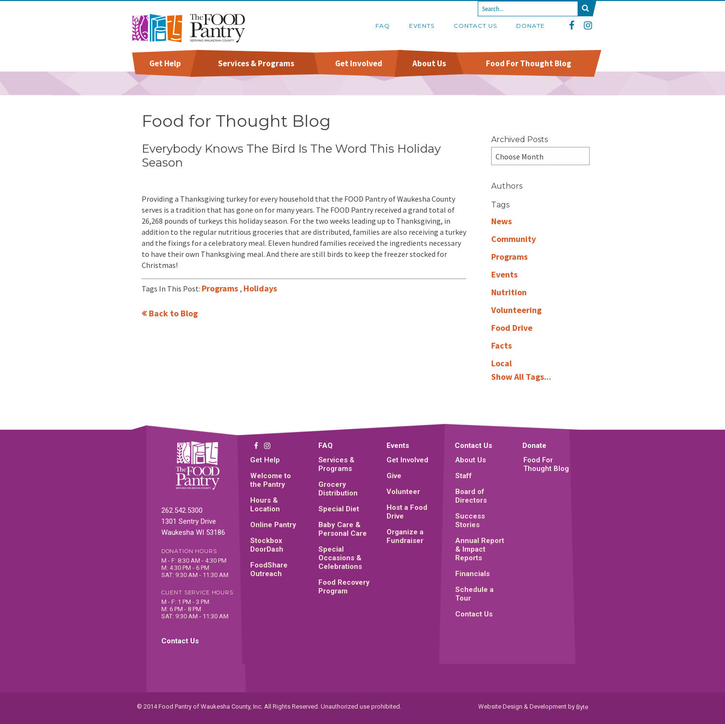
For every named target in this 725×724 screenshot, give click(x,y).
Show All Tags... (521, 376)
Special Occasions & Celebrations (340, 558)
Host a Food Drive (407, 511)
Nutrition (509, 292)
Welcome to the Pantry (270, 480)
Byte (582, 706)
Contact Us (475, 25)
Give (394, 475)
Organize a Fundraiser (405, 536)
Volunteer (403, 491)
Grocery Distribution (338, 488)
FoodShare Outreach (269, 569)
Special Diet (338, 509)
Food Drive (511, 327)
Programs (221, 288)
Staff (463, 475)
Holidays (260, 288)
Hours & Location (265, 504)
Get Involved (358, 63)
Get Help (165, 63)
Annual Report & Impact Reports (479, 549)
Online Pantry (273, 524)
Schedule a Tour (474, 594)
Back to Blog (173, 313)
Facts (501, 345)
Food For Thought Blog (528, 63)
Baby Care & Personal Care (342, 529)
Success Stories (470, 520)
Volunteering (516, 309)
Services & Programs (256, 63)
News (501, 221)
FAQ (382, 25)
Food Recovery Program (344, 586)
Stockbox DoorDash (266, 545)
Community (513, 238)
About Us (429, 63)
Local (501, 363)
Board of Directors (471, 496)
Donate (530, 25)
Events (422, 25)
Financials (472, 573)
